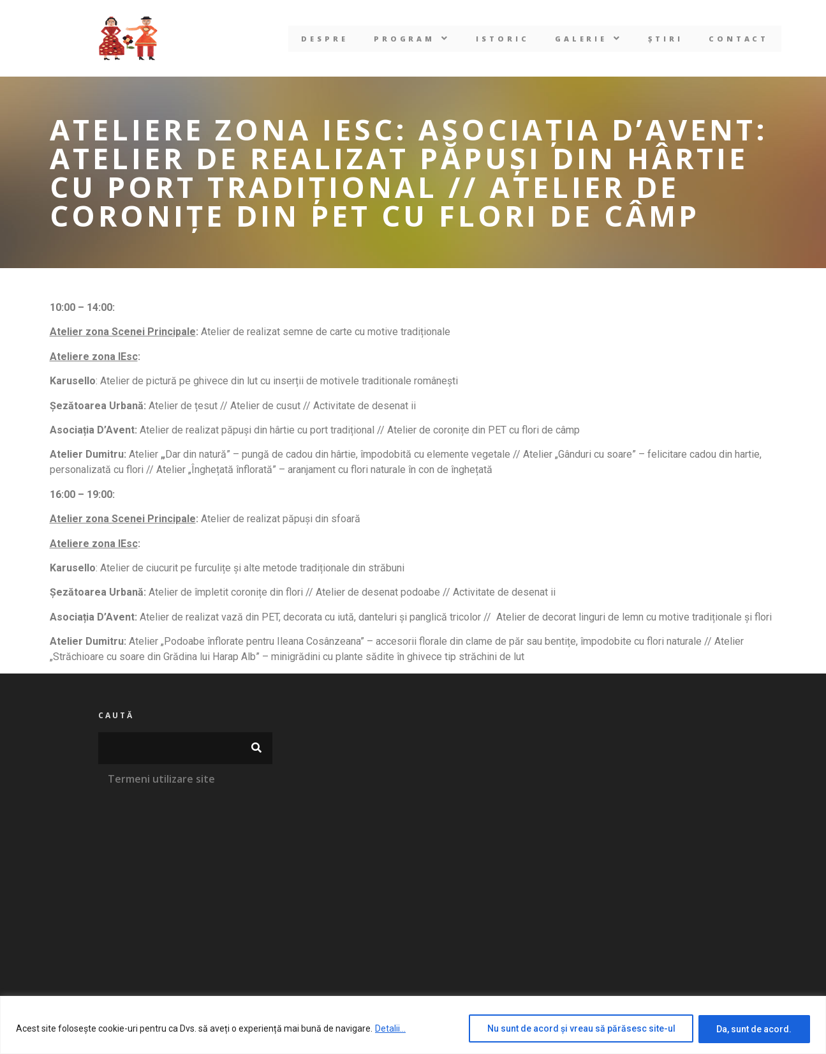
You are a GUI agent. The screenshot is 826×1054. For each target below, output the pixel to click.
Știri (666, 38)
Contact (739, 38)
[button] (411, 39)
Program (411, 38)
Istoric (502, 38)
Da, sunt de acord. (754, 1029)
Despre (324, 38)
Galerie (589, 38)
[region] (413, 1025)
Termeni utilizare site (161, 779)
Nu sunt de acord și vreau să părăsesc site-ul (580, 1029)
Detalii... (390, 1029)
